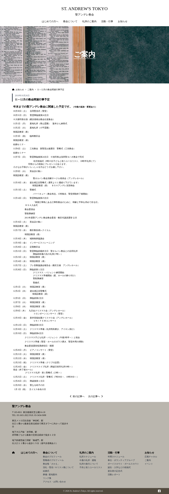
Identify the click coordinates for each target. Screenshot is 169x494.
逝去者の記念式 (115, 471)
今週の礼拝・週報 (87, 460)
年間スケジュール (116, 457)
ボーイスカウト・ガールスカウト (123, 464)
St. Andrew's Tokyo (84, 8)
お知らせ (149, 452)
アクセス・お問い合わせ (54, 482)
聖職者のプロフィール (53, 460)
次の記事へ (95, 396)
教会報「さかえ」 (51, 464)
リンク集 (47, 478)
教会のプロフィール (52, 457)
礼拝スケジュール (87, 457)
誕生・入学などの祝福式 (119, 467)
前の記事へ (77, 396)
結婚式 (46, 471)
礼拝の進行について (88, 464)
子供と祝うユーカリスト (90, 467)
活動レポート (114, 474)
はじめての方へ (50, 21)
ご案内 (148, 460)
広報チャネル (151, 457)
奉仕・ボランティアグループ (121, 460)
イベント (149, 464)
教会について (50, 452)
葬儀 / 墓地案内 (50, 474)
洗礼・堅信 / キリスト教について (58, 467)
